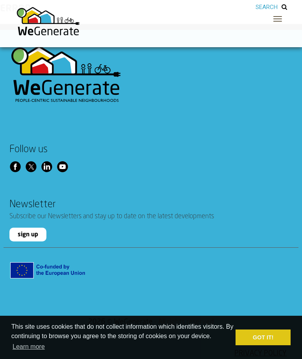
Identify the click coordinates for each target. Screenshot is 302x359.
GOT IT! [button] (263, 337)
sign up (28, 234)
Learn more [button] (29, 346)
